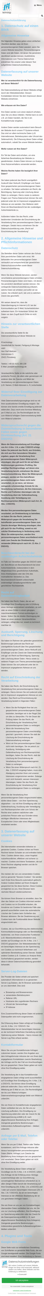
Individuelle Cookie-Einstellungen (22, 1289)
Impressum (33, 1292)
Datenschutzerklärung (23, 1292)
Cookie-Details (12, 1292)
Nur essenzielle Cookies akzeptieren (22, 1285)
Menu (39, 5)
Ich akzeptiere (22, 1279)
